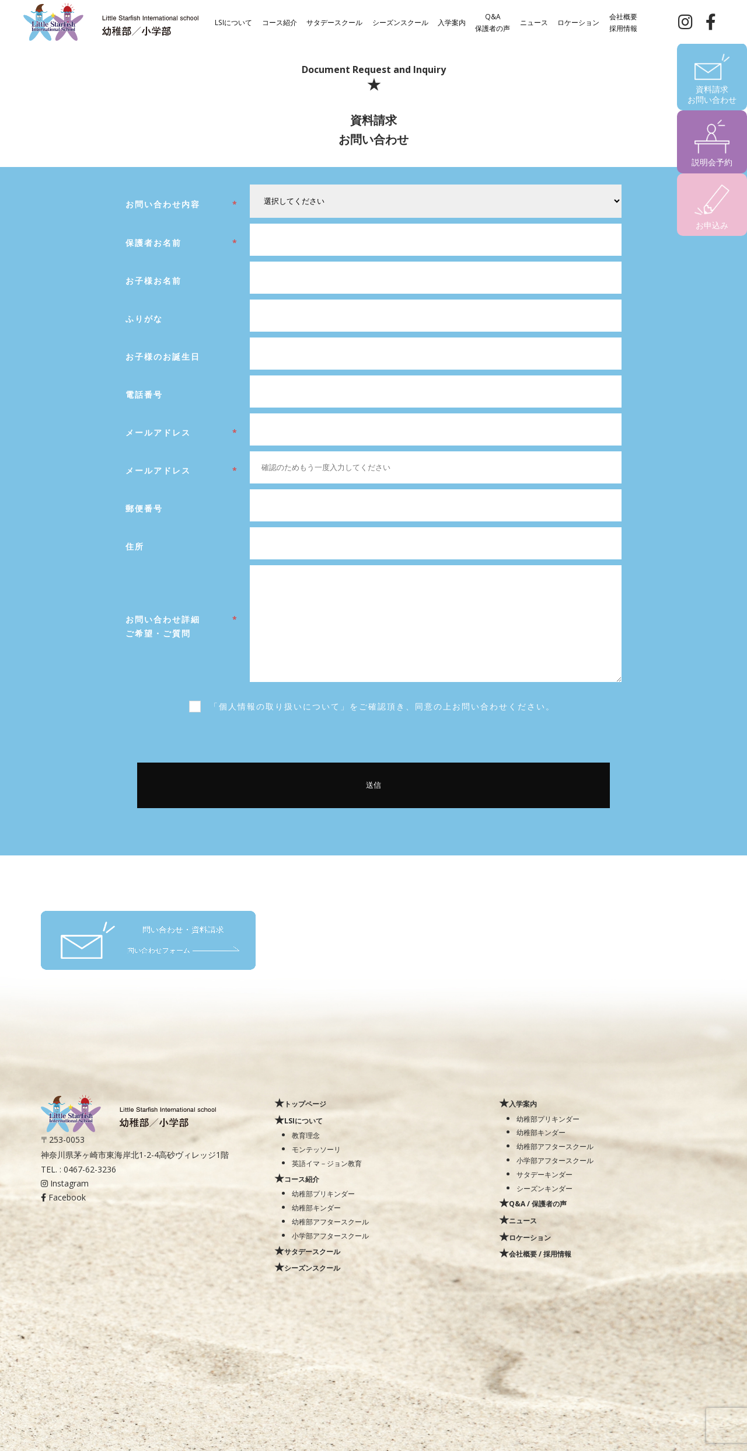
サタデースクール (334, 21)
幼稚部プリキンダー (323, 1193)
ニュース (534, 21)
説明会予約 (712, 162)
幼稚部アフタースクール (330, 1221)
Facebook (63, 1197)
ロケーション (578, 21)
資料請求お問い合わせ (711, 94)
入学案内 (452, 21)
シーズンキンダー (544, 1188)
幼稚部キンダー (316, 1207)
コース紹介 (279, 21)
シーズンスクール (400, 21)
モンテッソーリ (316, 1149)
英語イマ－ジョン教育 (327, 1163)
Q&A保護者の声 (492, 21)
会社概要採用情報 (623, 21)
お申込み (712, 225)
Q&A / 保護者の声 (538, 1203)
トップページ (305, 1103)
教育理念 (306, 1135)
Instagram (65, 1183)
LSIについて (233, 21)
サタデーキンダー (544, 1174)
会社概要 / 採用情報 (540, 1253)
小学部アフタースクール (330, 1235)
